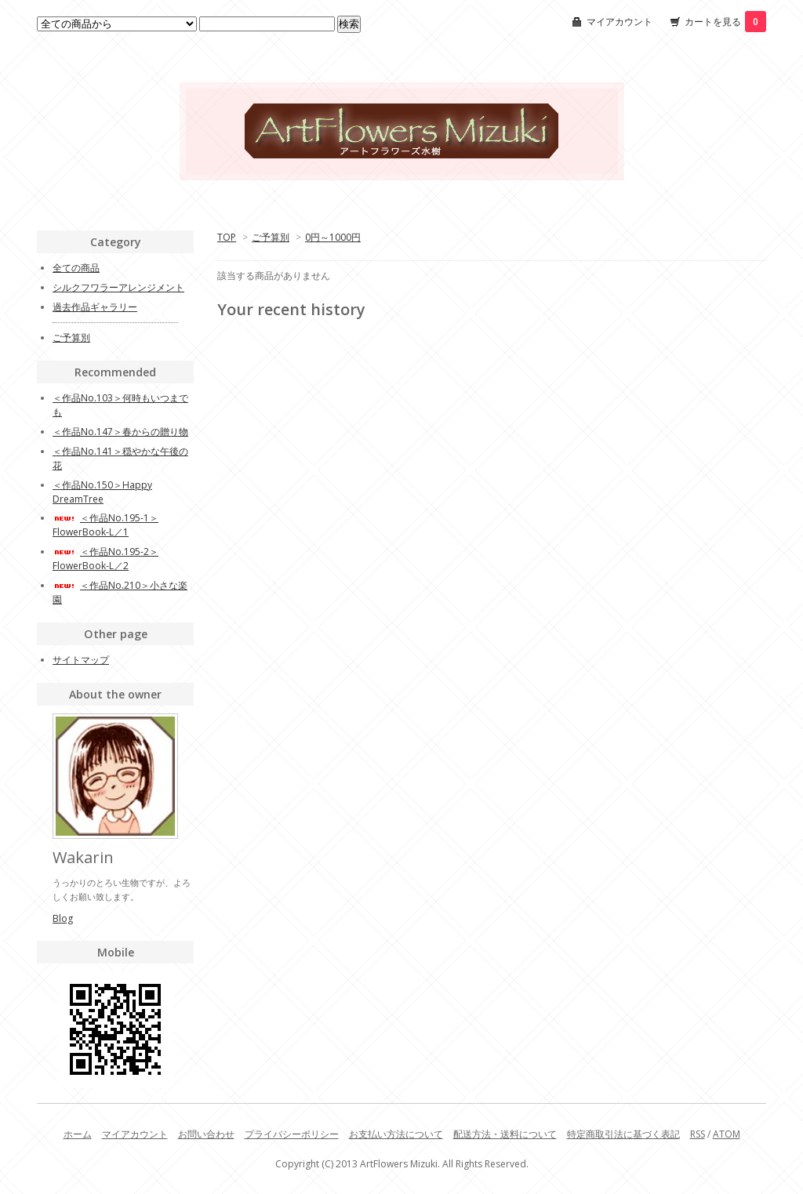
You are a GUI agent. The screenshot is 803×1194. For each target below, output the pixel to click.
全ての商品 (76, 267)
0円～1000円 (333, 237)
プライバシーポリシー (292, 1134)
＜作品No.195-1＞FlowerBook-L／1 (105, 525)
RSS (697, 1134)
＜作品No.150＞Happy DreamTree (102, 492)
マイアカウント (619, 21)
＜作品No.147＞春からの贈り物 (120, 431)
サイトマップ (81, 659)
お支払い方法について (396, 1134)
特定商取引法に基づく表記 (623, 1134)
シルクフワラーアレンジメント (118, 287)
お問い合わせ (206, 1134)
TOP (226, 237)
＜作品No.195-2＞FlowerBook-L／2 (105, 558)
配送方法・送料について (505, 1134)
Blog (63, 918)
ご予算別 (270, 237)
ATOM (726, 1134)
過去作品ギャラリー (95, 307)
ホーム (78, 1134)
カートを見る (725, 21)
